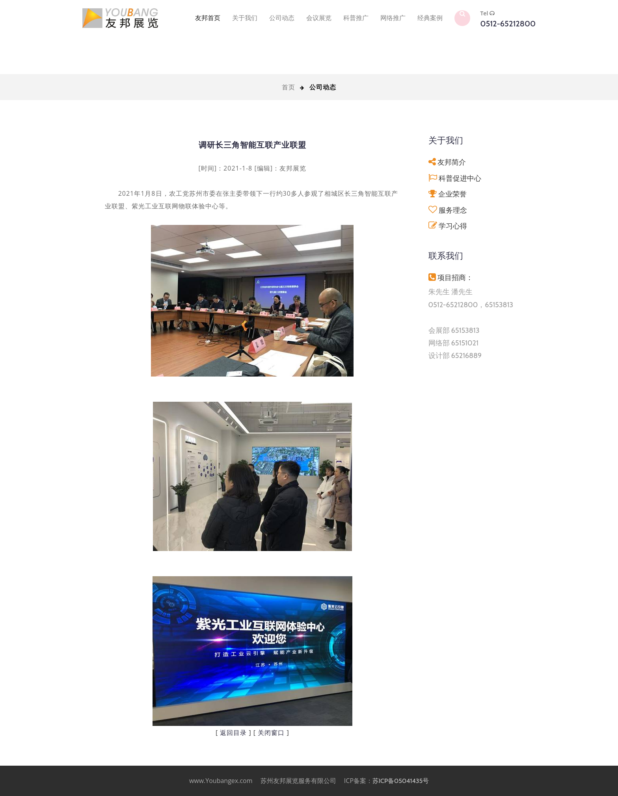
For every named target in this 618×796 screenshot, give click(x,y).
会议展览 (318, 18)
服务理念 (453, 210)
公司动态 (281, 18)
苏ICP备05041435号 (400, 781)
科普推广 (356, 18)
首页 (288, 87)
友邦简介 (451, 162)
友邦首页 (207, 18)
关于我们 (244, 18)
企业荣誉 (452, 194)
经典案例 (430, 18)
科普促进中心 (460, 178)
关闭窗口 (271, 733)
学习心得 (453, 225)
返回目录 (233, 733)
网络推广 (393, 18)
